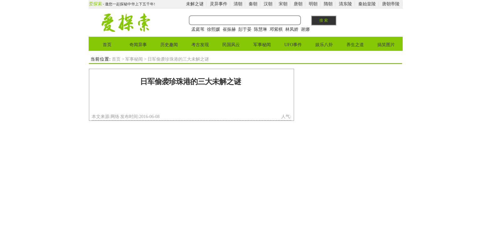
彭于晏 (244, 29)
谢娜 (305, 29)
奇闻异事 (138, 44)
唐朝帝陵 (391, 4)
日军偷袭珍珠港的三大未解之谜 (190, 82)
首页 (107, 44)
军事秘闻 (262, 44)
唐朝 (298, 4)
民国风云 (231, 44)
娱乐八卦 (324, 44)
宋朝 (283, 4)
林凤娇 (291, 29)
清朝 (238, 4)
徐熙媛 (213, 29)
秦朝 (253, 4)
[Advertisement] (190, 101)
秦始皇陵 (367, 4)
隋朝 (328, 4)
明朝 (313, 4)
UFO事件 (293, 44)
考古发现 (200, 44)
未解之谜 (195, 4)
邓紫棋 (276, 29)
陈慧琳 (260, 29)
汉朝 (268, 4)
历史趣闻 (169, 44)
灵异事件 (218, 4)
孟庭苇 (197, 29)
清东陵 (345, 4)
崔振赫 (229, 29)
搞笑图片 (386, 44)
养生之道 (355, 44)
